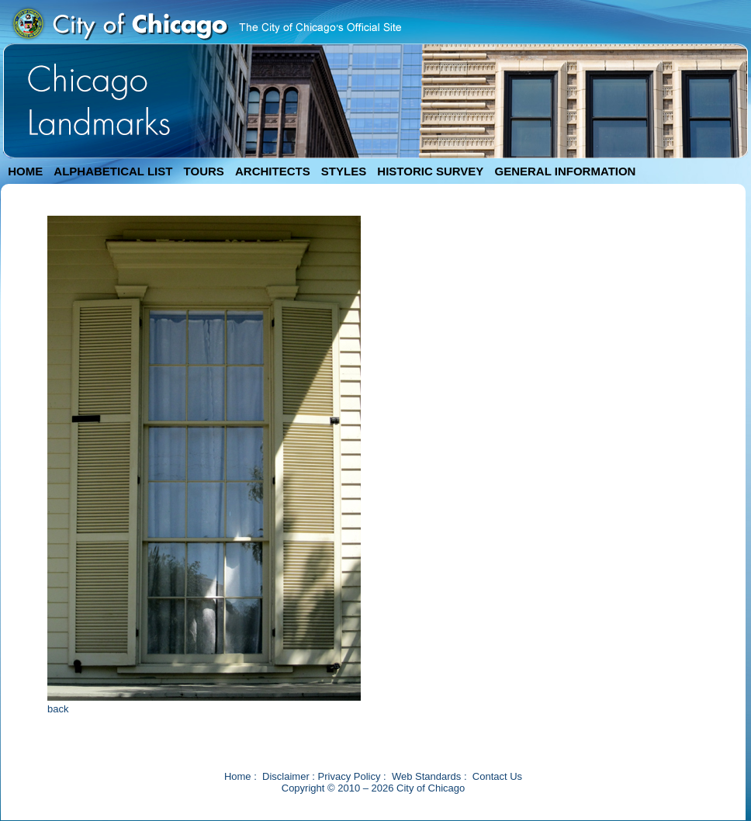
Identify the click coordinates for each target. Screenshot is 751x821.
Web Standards (426, 776)
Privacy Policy (349, 776)
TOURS (204, 171)
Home (237, 776)
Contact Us (497, 776)
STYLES (343, 171)
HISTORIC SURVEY (430, 171)
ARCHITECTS (272, 171)
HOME (25, 171)
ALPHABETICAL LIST (113, 171)
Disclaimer (286, 776)
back (57, 709)
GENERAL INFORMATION (565, 171)
